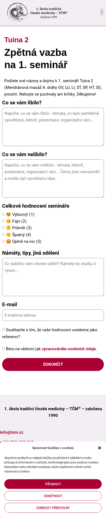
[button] (99, 448)
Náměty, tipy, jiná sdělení (30, 253)
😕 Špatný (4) (18, 234)
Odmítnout (53, 496)
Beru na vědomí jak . (51, 348)
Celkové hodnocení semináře (35, 206)
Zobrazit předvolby (53, 508)
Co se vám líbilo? (22, 103)
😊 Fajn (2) (16, 221)
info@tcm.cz (11, 432)
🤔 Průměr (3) (19, 228)
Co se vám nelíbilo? (24, 154)
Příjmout (53, 484)
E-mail (9, 304)
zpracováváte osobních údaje (69, 348)
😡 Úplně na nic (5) (23, 241)
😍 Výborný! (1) (20, 214)
